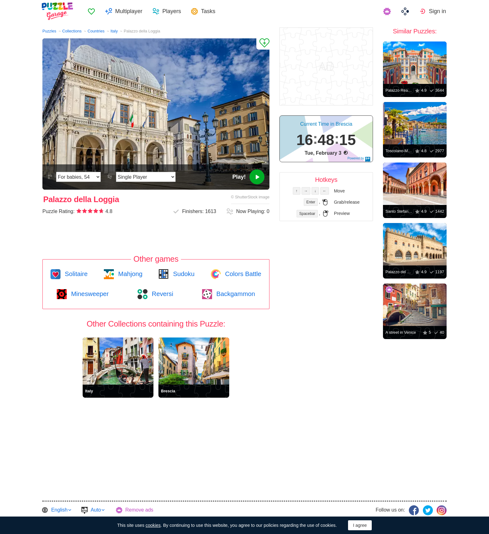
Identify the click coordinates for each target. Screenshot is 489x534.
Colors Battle (242, 273)
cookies (153, 525)
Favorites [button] (92, 11)
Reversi (161, 293)
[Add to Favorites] (262, 44)
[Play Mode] (146, 177)
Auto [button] (96, 509)
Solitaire (75, 273)
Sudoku (182, 273)
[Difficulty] (78, 177)
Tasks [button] (209, 11)
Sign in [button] (438, 11)
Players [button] (172, 11)
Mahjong (129, 273)
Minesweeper (89, 293)
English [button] (59, 509)
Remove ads (139, 509)
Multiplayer (129, 11)
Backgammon (235, 293)
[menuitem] (92, 11)
